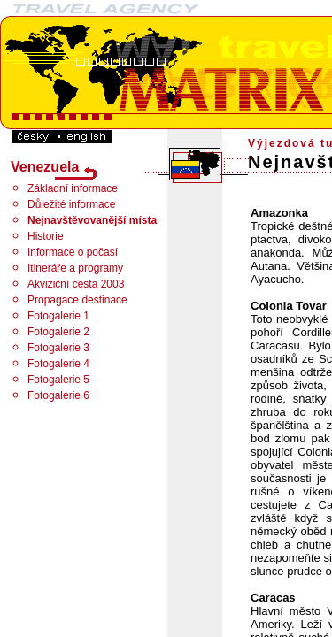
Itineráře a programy (75, 268)
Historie (45, 236)
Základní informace (72, 188)
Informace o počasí (72, 252)
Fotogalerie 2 (58, 332)
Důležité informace (71, 204)
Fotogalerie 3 (58, 348)
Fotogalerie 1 (58, 316)
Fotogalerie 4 (58, 363)
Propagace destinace (77, 300)
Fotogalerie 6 (58, 395)
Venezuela (45, 166)
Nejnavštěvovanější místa (92, 220)
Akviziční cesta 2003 (75, 284)
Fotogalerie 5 (58, 379)
